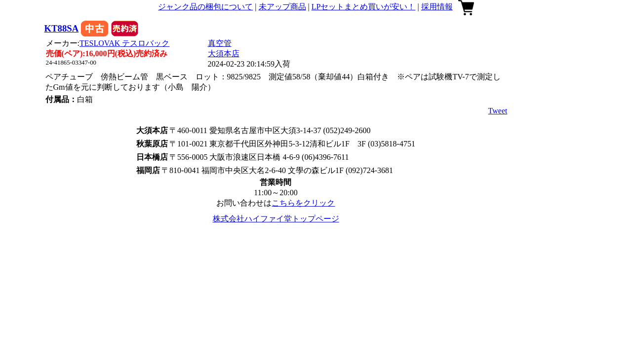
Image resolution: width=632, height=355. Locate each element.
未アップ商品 (282, 6)
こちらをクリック (303, 203)
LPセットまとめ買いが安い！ (364, 6)
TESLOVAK (124, 43)
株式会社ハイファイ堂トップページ (276, 218)
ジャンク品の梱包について (205, 6)
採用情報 (437, 6)
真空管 (220, 43)
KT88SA (61, 28)
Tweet (498, 110)
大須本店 (223, 53)
